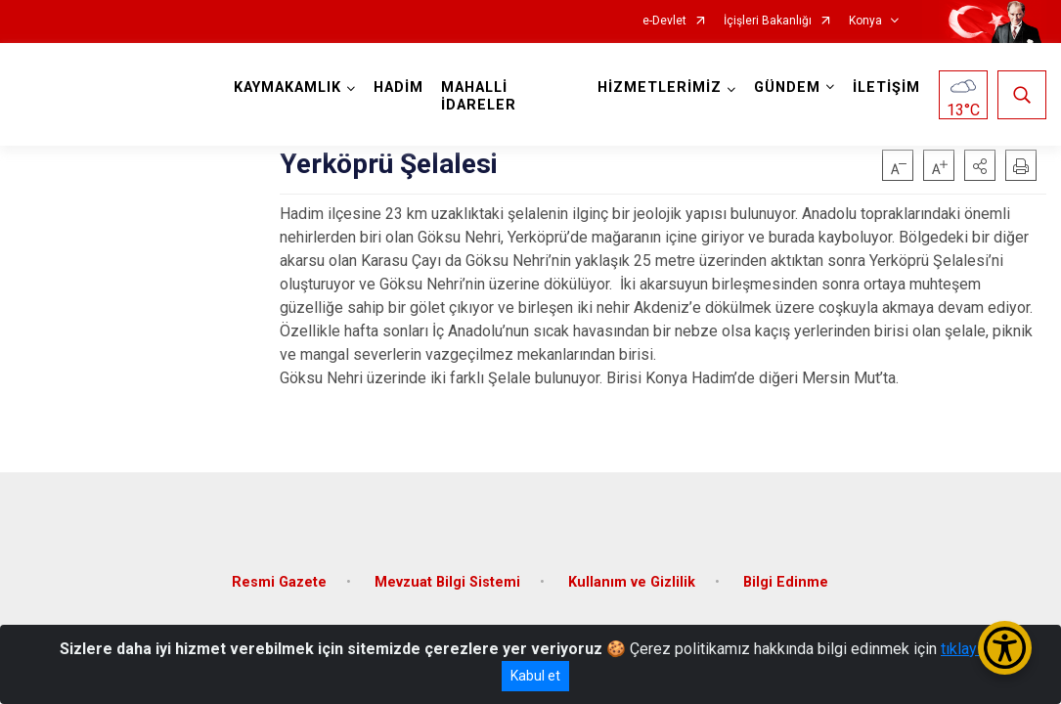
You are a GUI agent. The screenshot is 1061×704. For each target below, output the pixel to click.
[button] (979, 165)
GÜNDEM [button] (787, 87)
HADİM (398, 87)
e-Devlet (664, 21)
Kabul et (535, 675)
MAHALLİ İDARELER (478, 96)
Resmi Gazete (279, 582)
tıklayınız (971, 648)
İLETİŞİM (886, 87)
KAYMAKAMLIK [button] (287, 87)
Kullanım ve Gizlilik (631, 582)
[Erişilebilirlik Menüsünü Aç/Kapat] (1005, 648)
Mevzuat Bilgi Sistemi (447, 582)
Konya (865, 21)
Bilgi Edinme (785, 582)
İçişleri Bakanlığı (768, 21)
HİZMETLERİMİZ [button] (659, 87)
